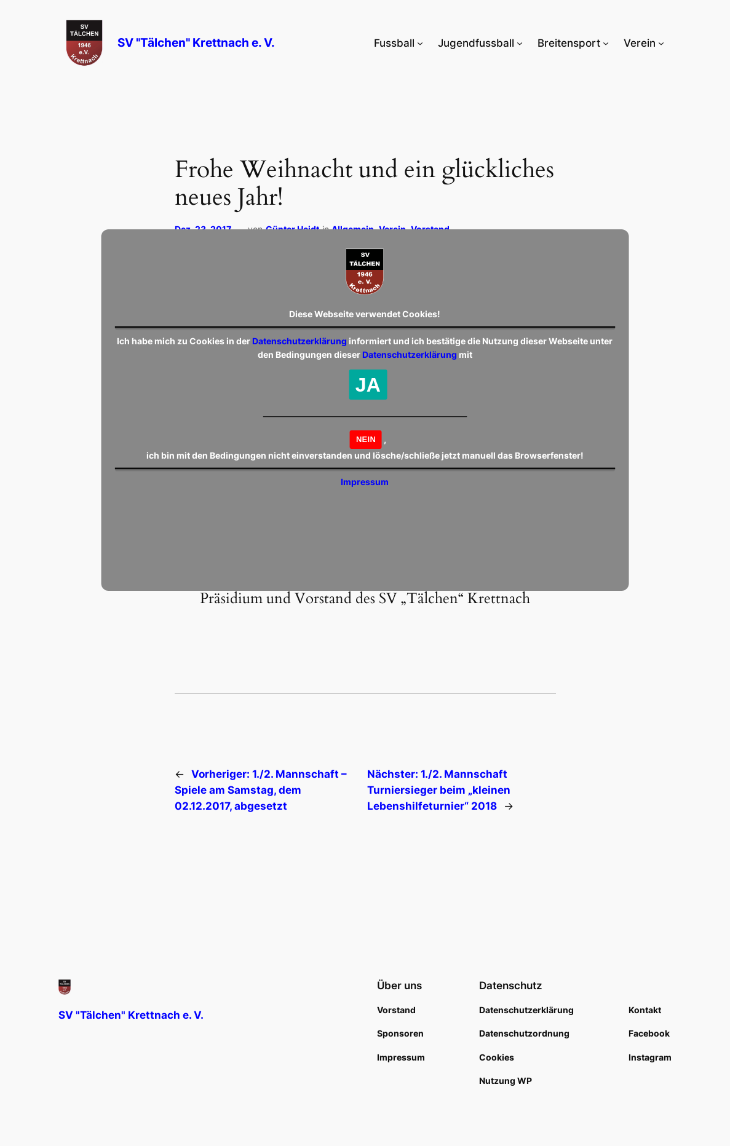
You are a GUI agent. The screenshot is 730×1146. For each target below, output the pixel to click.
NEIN (366, 439)
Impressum (365, 481)
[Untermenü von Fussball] (420, 43)
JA (368, 385)
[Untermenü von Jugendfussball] (520, 43)
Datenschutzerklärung (299, 341)
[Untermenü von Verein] (661, 43)
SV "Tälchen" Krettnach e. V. (196, 43)
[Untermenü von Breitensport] (606, 43)
